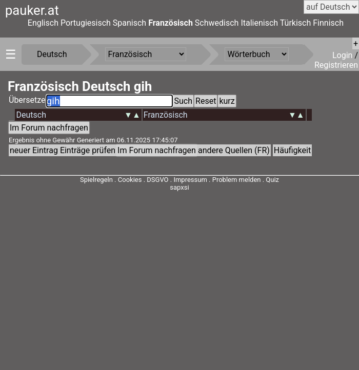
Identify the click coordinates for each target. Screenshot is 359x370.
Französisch (170, 23)
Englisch (43, 23)
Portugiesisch (86, 23)
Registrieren (336, 65)
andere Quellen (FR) (234, 150)
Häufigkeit (292, 150)
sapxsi (179, 187)
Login (343, 55)
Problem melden (237, 179)
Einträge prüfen (87, 150)
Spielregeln (96, 179)
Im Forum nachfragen (49, 128)
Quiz (272, 179)
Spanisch (129, 23)
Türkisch (295, 23)
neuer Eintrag (34, 150)
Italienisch (259, 23)
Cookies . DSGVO (143, 179)
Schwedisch (217, 23)
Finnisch (328, 23)
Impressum (190, 179)
